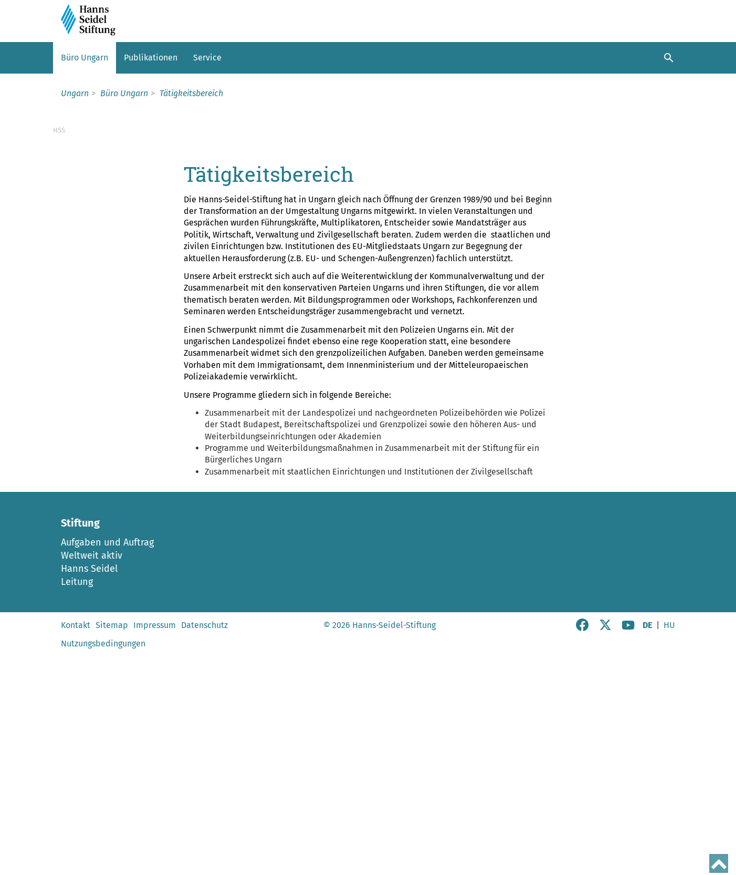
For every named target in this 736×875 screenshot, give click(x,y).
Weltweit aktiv (91, 778)
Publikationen (150, 58)
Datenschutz (204, 847)
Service (207, 58)
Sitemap (112, 847)
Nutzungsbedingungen (103, 866)
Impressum (154, 847)
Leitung (77, 804)
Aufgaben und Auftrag (107, 764)
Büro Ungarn (84, 58)
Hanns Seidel (89, 791)
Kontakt (75, 847)
